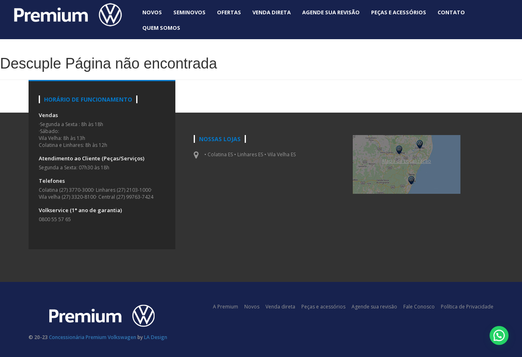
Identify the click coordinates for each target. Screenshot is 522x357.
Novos (152, 12)
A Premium (225, 306)
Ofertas (229, 12)
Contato (451, 12)
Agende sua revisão (331, 12)
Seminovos (189, 12)
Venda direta (271, 12)
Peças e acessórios (398, 12)
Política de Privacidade (467, 306)
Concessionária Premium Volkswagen (92, 337)
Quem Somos (161, 27)
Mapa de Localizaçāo (406, 160)
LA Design (155, 337)
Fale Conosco (419, 306)
